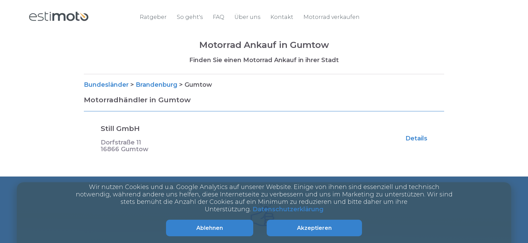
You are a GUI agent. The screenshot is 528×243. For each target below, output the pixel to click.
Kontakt (281, 17)
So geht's (190, 17)
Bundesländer (106, 84)
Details (416, 138)
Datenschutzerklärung (288, 209)
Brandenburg (156, 84)
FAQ (218, 17)
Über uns (247, 17)
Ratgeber (153, 17)
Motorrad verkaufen (331, 17)
